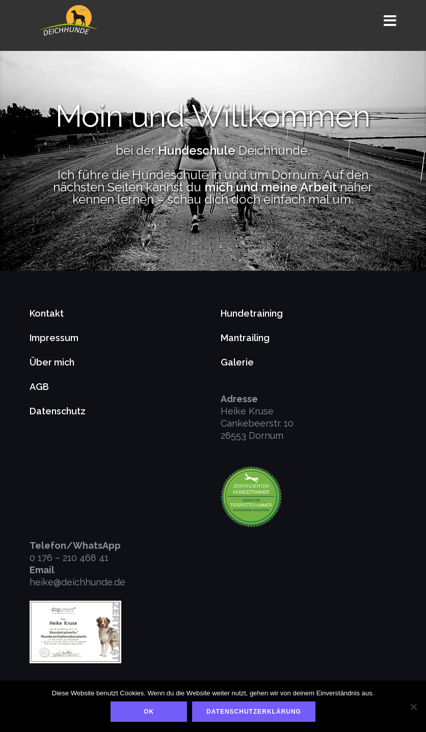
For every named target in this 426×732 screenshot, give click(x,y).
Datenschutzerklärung (253, 711)
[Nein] (413, 706)
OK (149, 711)
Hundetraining (252, 313)
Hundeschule (198, 150)
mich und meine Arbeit (270, 187)
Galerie (237, 362)
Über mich (52, 362)
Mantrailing (245, 337)
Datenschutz (58, 411)
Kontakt (47, 313)
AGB (39, 386)
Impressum (54, 337)
